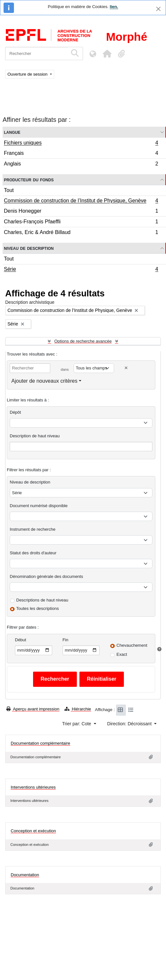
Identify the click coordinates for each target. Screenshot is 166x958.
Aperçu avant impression (32, 709)
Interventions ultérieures (33, 787)
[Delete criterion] (126, 368)
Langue (12, 132)
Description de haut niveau (35, 435)
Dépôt (15, 412)
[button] (107, 53)
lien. (114, 6)
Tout (9, 190)
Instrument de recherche (32, 529)
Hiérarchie (78, 709)
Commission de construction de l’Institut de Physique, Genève (81, 201)
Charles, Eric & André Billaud (81, 233)
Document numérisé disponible (38, 505)
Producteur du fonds (28, 179)
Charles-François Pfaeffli (81, 222)
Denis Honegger (81, 212)
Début (20, 639)
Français (81, 154)
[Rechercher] (36, 53)
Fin (65, 639)
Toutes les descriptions (37, 608)
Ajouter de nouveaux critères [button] (44, 381)
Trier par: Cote (77, 723)
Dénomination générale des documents (46, 576)
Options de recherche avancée (83, 341)
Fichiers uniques (81, 143)
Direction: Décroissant (130, 723)
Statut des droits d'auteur (33, 552)
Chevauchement (131, 645)
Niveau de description (28, 248)
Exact (121, 654)
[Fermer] (158, 8)
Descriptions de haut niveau (42, 600)
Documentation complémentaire (40, 743)
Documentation (25, 874)
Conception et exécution (33, 830)
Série (81, 269)
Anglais (81, 164)
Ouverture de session (28, 74)
